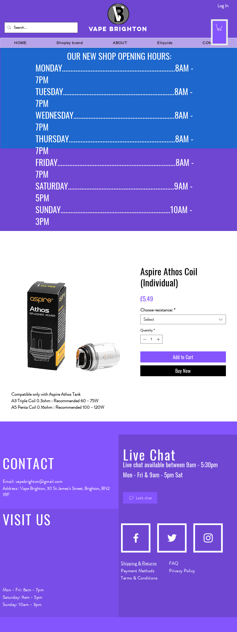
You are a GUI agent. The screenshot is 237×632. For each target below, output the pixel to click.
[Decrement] (144, 339)
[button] (219, 27)
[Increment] (159, 339)
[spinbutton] (151, 339)
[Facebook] (136, 538)
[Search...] (41, 27)
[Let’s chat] (140, 498)
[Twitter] (172, 538)
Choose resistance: (157, 310)
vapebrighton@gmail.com (39, 481)
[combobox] (183, 319)
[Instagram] (208, 538)
